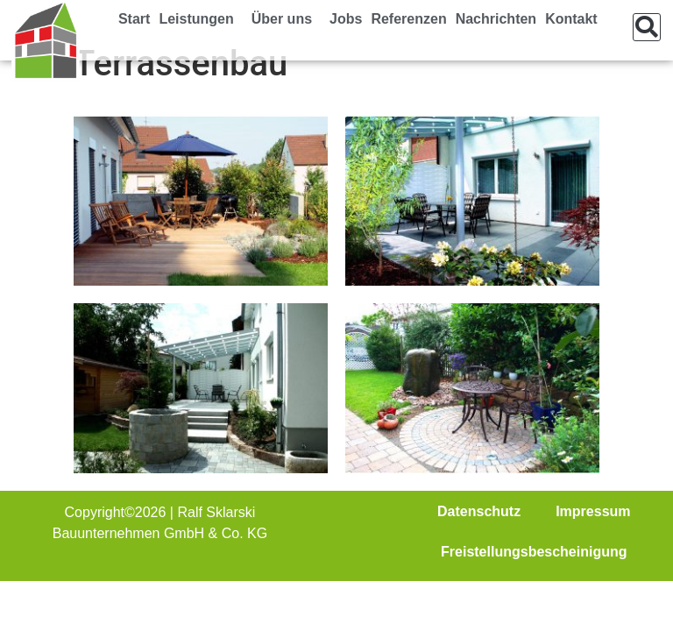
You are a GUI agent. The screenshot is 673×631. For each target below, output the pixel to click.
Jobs (345, 18)
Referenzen (408, 18)
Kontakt (571, 18)
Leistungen (200, 19)
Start (134, 18)
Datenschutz (479, 511)
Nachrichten (496, 18)
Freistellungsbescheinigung (534, 551)
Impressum (593, 511)
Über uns (286, 19)
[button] (647, 27)
